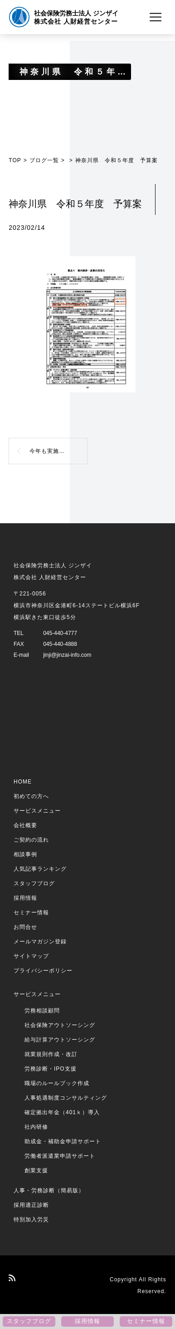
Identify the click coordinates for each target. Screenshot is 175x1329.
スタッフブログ (34, 883)
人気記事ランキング (40, 869)
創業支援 (36, 1170)
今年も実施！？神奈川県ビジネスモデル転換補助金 (58, 451)
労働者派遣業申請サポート (59, 1156)
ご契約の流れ (31, 840)
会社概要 (25, 825)
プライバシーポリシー (43, 970)
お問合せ (25, 927)
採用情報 (25, 898)
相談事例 (25, 854)
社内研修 (36, 1127)
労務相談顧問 (42, 1010)
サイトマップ (31, 956)
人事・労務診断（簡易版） (49, 1190)
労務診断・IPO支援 (50, 1069)
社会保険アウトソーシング (59, 1025)
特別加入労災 (31, 1219)
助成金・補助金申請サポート (62, 1141)
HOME (23, 782)
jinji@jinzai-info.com (67, 655)
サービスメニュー (37, 811)
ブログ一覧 (44, 160)
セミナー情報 (31, 912)
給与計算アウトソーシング (59, 1039)
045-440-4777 (60, 633)
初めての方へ (31, 796)
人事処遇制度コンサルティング (65, 1098)
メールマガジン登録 (40, 941)
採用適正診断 (31, 1205)
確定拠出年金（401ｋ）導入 (62, 1112)
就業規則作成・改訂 (51, 1054)
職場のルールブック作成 (56, 1083)
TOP (15, 160)
